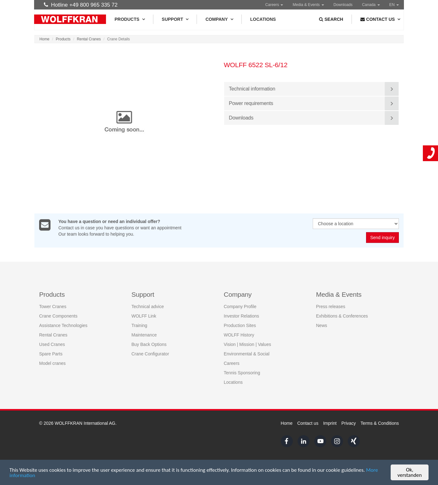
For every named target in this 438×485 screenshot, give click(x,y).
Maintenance (144, 334)
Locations (263, 19)
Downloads (343, 5)
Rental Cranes (89, 39)
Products (130, 19)
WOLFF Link (144, 315)
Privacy (348, 423)
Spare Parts (50, 353)
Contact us (307, 423)
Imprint (330, 423)
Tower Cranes (52, 306)
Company (219, 19)
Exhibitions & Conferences (342, 315)
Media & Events (308, 5)
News (321, 325)
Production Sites (240, 325)
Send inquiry (382, 237)
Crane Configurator (150, 353)
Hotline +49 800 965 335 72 (81, 5)
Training (139, 325)
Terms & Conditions (380, 423)
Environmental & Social (246, 353)
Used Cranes (52, 344)
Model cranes (52, 363)
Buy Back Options (149, 344)
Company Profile (240, 306)
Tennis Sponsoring (242, 372)
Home (44, 39)
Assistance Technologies (63, 325)
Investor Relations (241, 315)
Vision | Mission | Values (247, 344)
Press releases (331, 306)
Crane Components (58, 315)
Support (175, 19)
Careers (274, 5)
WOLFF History (239, 334)
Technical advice (148, 306)
